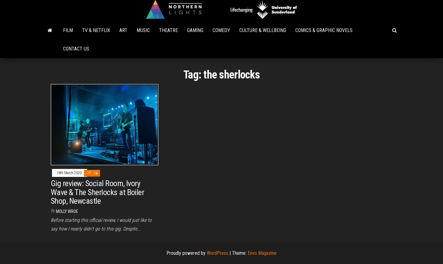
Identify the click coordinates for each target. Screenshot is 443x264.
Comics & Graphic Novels (324, 30)
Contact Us (76, 49)
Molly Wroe (67, 211)
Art (123, 30)
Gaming (195, 30)
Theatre (168, 30)
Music (143, 30)
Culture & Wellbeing (262, 30)
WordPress (217, 253)
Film (68, 30)
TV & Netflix (96, 30)
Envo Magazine (262, 253)
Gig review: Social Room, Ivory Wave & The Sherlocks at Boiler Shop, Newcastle (97, 192)
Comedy (221, 30)
